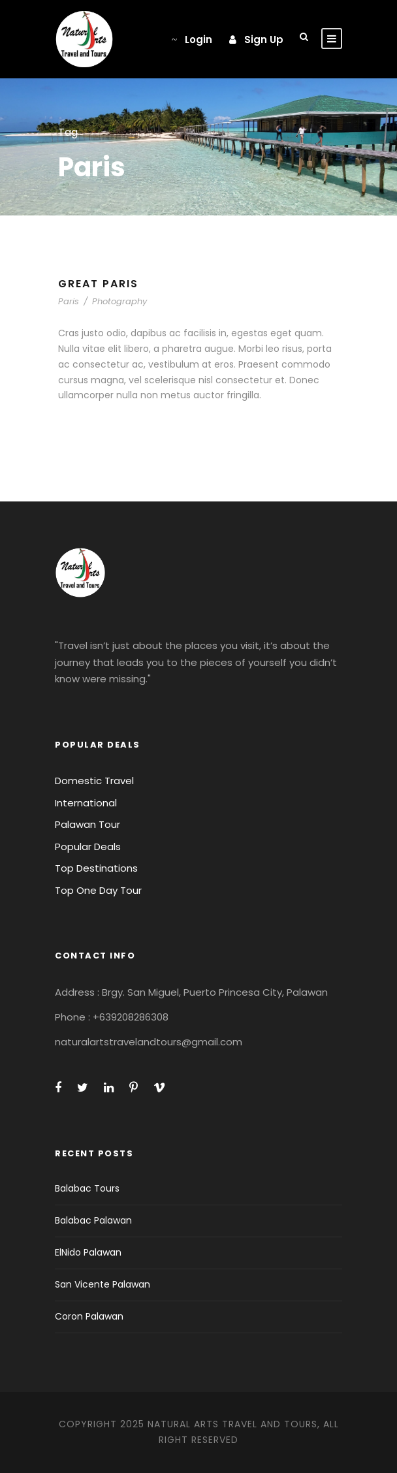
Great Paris (98, 283)
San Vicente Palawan (102, 1284)
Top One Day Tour (98, 890)
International (86, 803)
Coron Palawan (89, 1316)
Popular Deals (88, 846)
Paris (68, 301)
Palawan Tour (87, 824)
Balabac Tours (87, 1188)
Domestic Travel (94, 780)
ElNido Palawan (88, 1252)
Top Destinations (96, 868)
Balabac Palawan (93, 1220)
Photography (119, 301)
